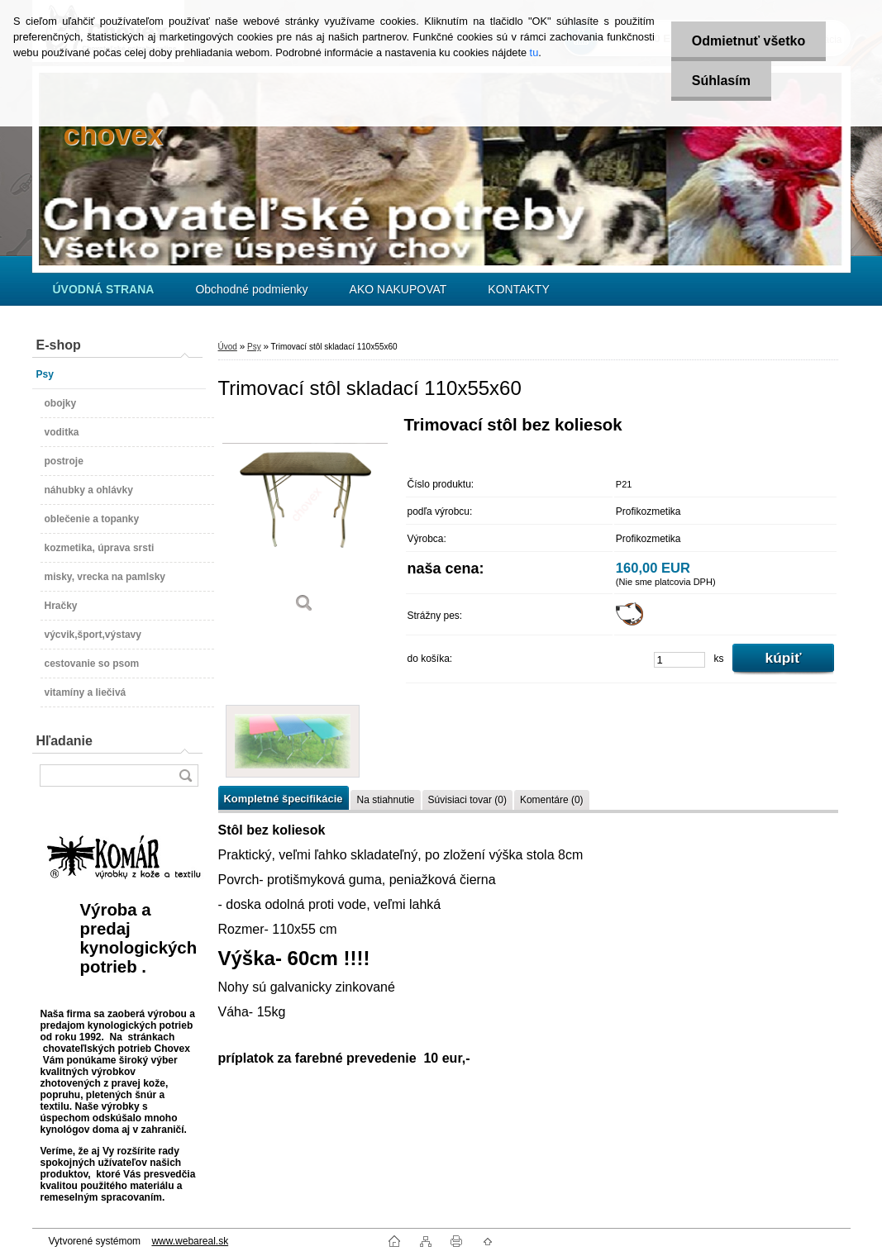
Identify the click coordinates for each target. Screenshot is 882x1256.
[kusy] (679, 660)
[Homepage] (103, 289)
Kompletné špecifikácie (283, 798)
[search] (185, 775)
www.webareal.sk (189, 1241)
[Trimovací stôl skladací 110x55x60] (305, 520)
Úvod (227, 346)
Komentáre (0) (552, 800)
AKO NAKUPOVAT (398, 289)
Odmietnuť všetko (748, 41)
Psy (254, 346)
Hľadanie (64, 741)
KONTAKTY (518, 289)
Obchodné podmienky (251, 289)
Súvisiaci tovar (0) (467, 800)
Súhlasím (721, 81)
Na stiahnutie (385, 800)
